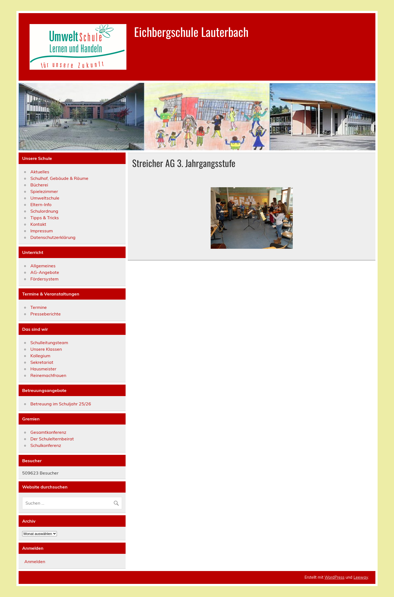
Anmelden (34, 561)
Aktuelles (39, 171)
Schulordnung (44, 211)
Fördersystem (44, 279)
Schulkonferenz (45, 445)
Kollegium (40, 355)
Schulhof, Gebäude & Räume (59, 178)
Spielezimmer (44, 191)
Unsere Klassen (46, 349)
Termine (38, 307)
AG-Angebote (44, 272)
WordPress (334, 577)
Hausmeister (43, 368)
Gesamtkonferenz (48, 432)
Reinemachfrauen (48, 375)
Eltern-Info (40, 204)
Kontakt (38, 224)
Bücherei (39, 185)
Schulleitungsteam (49, 342)
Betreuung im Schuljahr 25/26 (60, 403)
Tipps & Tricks (44, 217)
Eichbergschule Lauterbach (191, 31)
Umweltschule (44, 198)
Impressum (41, 230)
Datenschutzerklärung (53, 237)
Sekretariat (41, 362)
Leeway (361, 577)
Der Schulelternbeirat (52, 438)
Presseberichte (45, 314)
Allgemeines (43, 265)
